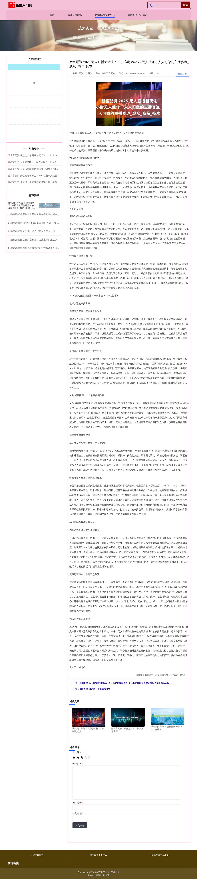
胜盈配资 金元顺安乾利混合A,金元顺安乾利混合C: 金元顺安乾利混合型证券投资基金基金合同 (124, 683)
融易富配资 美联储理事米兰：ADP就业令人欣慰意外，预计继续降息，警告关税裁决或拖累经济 (57, 175)
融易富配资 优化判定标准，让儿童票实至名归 (33, 239)
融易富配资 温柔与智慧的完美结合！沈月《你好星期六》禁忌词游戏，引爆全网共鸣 (51, 168)
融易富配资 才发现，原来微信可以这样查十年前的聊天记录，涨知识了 (44, 182)
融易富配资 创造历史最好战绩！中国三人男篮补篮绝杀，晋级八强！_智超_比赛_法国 (22, 205)
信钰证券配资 (74, 15)
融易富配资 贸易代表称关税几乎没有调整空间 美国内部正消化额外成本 (46, 248)
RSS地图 (105, 872)
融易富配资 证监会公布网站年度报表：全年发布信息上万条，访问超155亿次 (47, 155)
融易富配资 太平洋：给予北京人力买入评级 (32, 231)
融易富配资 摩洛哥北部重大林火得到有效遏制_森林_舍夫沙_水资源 (45, 214)
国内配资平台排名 (137, 15)
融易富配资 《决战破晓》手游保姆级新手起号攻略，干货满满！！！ (43, 162)
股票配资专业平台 (105, 15)
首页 (52, 15)
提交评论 (79, 825)
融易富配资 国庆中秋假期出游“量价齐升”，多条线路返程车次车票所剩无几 (48, 222)
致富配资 (182, 74)
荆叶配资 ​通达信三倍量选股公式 (95, 689)
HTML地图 (114, 872)
